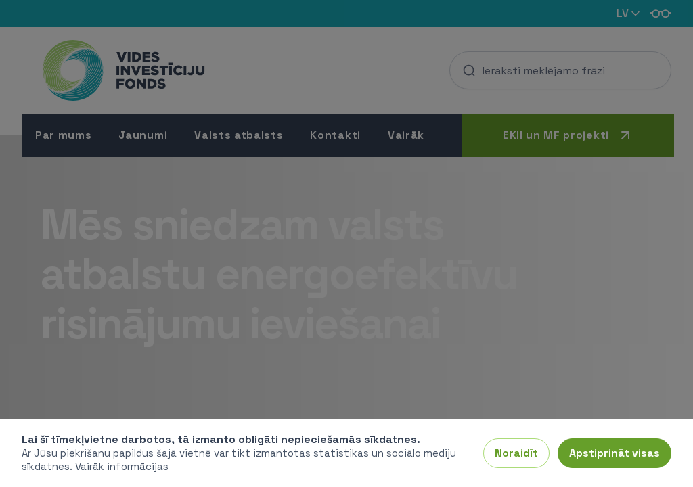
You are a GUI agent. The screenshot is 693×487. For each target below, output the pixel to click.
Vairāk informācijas (122, 466)
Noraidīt (516, 453)
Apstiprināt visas (614, 453)
